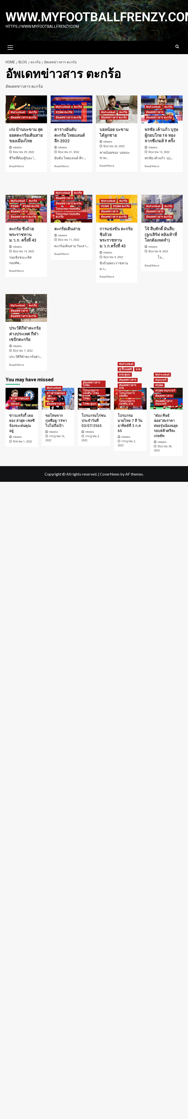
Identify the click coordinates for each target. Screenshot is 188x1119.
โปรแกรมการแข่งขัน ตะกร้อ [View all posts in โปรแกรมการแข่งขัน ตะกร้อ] (68, 215)
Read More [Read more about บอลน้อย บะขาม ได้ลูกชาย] (107, 165)
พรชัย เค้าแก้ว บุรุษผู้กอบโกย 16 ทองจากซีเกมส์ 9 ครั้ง (161, 135)
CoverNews (110, 474)
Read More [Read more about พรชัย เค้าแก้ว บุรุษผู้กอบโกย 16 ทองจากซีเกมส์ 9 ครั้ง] (152, 166)
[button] (10, 47)
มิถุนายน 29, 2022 (23, 152)
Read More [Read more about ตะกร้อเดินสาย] (61, 254)
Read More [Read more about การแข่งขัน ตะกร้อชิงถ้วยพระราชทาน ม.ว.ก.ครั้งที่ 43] (107, 276)
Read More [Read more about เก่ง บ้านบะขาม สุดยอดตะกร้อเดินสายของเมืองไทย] (16, 166)
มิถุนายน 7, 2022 (23, 350)
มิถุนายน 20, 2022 (113, 146)
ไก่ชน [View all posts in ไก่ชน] (86, 398)
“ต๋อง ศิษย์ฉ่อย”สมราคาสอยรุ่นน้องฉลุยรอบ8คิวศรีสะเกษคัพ (166, 425)
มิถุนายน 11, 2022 (68, 239)
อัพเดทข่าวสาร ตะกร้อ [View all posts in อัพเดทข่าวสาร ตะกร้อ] (23, 117)
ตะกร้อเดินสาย (67, 228)
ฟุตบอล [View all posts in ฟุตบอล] (15, 403)
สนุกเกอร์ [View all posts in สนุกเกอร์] (160, 380)
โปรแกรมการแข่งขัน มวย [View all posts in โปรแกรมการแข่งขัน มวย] (127, 402)
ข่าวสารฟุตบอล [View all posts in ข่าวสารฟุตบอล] (20, 398)
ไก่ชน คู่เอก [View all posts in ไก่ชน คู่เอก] (89, 403)
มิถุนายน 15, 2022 (158, 152)
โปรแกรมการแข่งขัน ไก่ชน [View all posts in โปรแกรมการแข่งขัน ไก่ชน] (91, 392)
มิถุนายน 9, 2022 (113, 257)
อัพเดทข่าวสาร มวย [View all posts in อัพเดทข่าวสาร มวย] (127, 387)
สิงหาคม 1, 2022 (22, 441)
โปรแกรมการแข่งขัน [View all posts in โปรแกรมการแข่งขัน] (68, 208)
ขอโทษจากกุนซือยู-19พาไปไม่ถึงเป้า (56, 420)
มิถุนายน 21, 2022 (68, 152)
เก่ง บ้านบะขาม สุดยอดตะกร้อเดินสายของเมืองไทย (26, 135)
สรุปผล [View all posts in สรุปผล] (15, 206)
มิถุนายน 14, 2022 (23, 251)
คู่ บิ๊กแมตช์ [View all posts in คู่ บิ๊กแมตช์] (125, 369)
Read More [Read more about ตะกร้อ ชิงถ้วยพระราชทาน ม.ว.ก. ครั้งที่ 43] (16, 271)
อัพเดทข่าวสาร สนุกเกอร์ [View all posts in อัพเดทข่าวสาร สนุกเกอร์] (163, 402)
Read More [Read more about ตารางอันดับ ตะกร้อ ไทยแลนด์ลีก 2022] (61, 166)
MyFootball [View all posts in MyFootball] (18, 112)
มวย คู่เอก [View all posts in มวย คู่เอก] (124, 374)
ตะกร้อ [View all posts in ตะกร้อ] (33, 112)
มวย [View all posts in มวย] (138, 369)
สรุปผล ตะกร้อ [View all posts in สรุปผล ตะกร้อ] (64, 112)
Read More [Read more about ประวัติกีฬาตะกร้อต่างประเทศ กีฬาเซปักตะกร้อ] (16, 365)
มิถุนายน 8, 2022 (158, 251)
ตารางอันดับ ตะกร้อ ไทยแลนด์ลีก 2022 (69, 135)
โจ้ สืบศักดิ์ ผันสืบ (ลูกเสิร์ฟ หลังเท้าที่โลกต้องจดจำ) (161, 234)
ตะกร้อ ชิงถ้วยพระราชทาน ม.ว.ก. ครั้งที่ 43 (22, 234)
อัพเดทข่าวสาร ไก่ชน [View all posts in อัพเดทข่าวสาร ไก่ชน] (91, 384)
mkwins (17, 147)
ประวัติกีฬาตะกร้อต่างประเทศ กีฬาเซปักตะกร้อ (25, 334)
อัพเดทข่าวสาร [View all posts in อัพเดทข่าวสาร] (154, 112)
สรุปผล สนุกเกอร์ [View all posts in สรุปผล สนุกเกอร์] (165, 390)
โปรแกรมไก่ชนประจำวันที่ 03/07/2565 (93, 420)
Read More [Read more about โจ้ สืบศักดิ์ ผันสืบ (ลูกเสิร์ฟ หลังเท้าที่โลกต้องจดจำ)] (152, 265)
